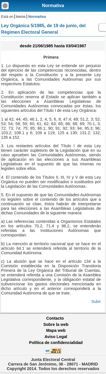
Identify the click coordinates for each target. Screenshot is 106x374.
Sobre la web (55, 324)
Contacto (55, 318)
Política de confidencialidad (56, 342)
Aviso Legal (55, 336)
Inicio (20, 16)
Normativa (53, 5)
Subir (96, 301)
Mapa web (56, 330)
